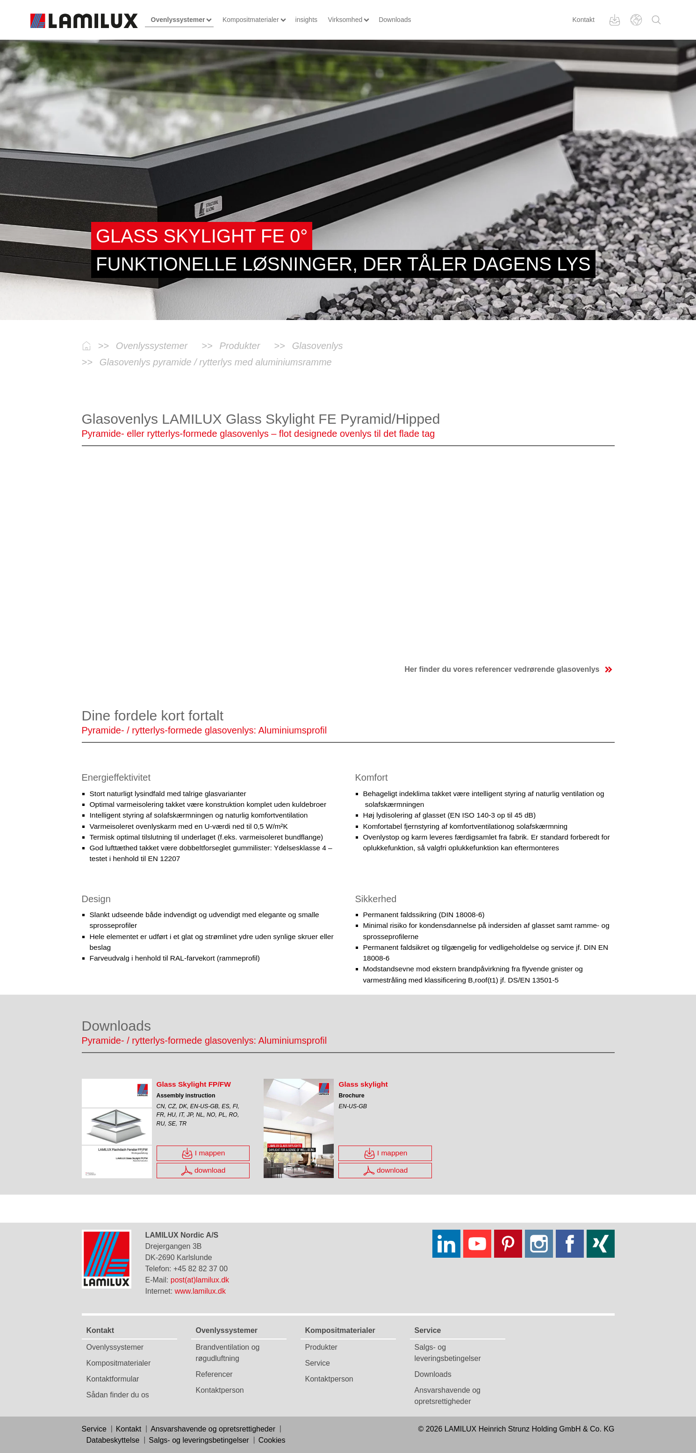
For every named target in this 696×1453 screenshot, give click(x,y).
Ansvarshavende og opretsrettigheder (213, 1429)
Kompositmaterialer (118, 1363)
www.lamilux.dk (200, 1291)
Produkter (321, 1347)
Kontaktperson (220, 1390)
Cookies (272, 1440)
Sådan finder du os (117, 1395)
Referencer (214, 1374)
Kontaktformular (112, 1379)
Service (317, 1363)
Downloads (433, 1374)
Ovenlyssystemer (115, 1347)
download (203, 1170)
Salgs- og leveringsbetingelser (199, 1440)
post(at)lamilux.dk (200, 1280)
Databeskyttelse (113, 1440)
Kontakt (584, 19)
